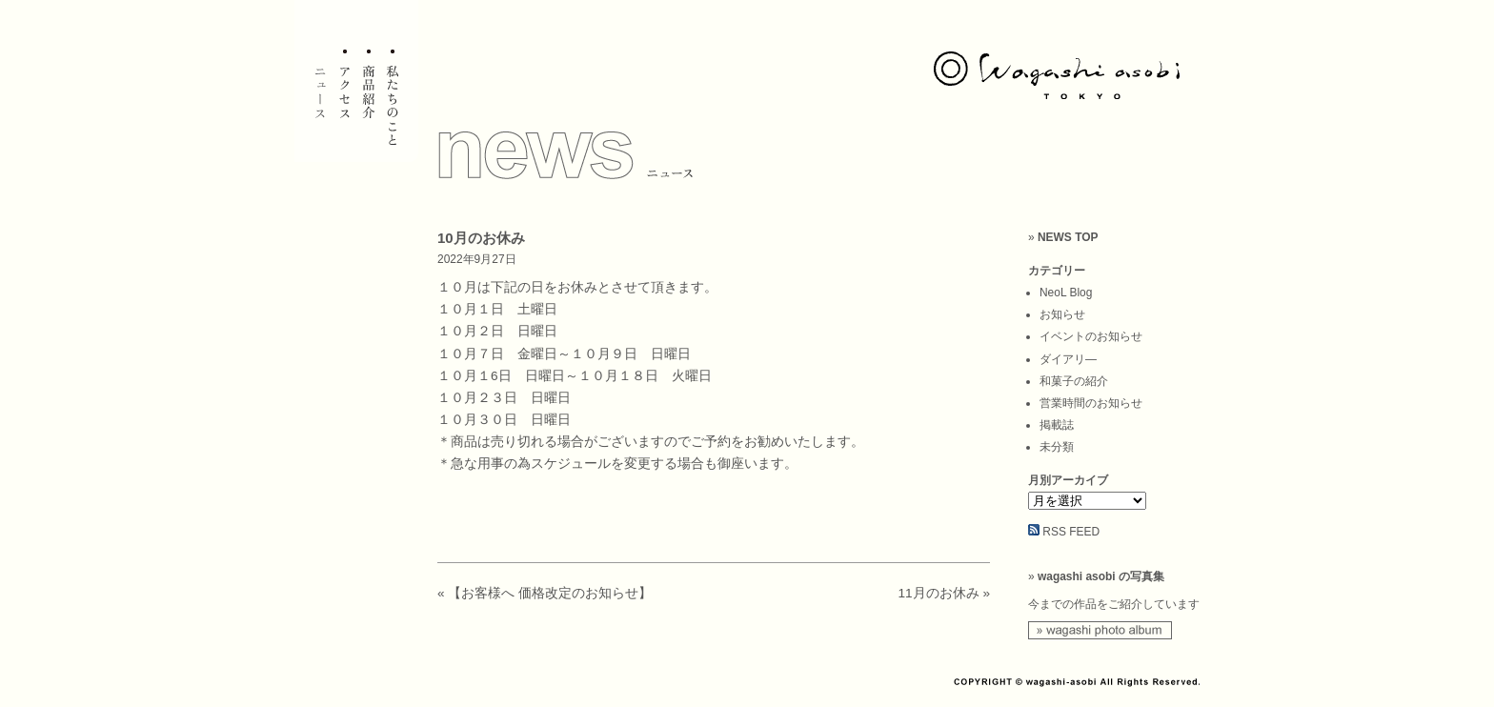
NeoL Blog (1066, 292)
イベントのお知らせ (1091, 336)
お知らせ (1062, 314)
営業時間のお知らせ (1091, 403)
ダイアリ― (1068, 359)
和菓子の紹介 (1074, 381)
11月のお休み (938, 593)
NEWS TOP (1068, 237)
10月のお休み (481, 238)
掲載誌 (1057, 425)
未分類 (1057, 447)
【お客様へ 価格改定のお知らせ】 (550, 593)
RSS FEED (1071, 531)
